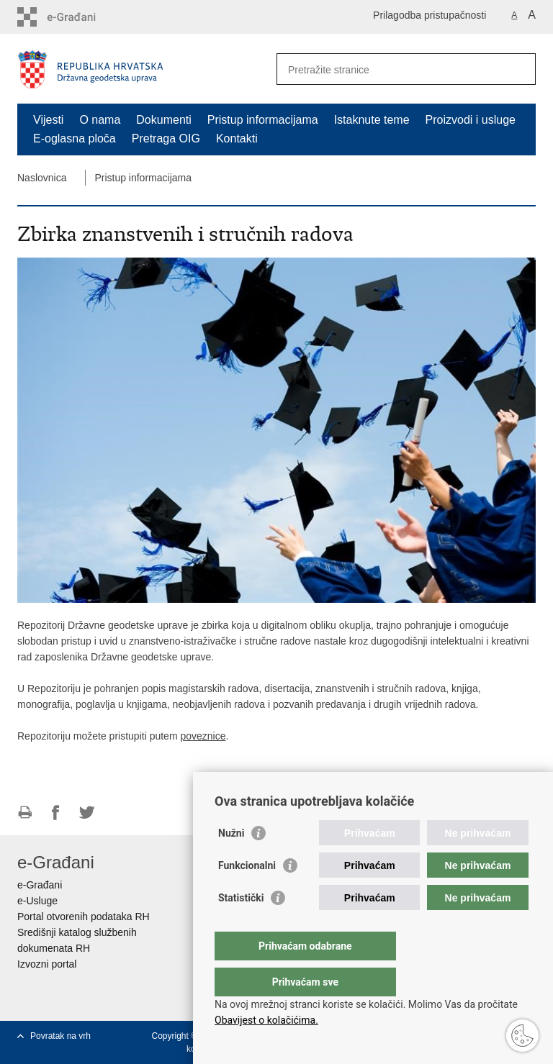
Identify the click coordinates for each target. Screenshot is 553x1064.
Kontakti (237, 138)
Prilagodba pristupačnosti (429, 15)
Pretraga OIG (166, 138)
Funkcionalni (247, 894)
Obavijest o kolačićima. (266, 1020)
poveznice (202, 736)
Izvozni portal (46, 964)
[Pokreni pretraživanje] (519, 69)
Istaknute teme (372, 120)
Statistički (241, 926)
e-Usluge (37, 900)
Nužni (231, 862)
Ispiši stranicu (24, 812)
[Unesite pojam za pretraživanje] (390, 69)
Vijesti (48, 120)
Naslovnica (41, 177)
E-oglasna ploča (74, 138)
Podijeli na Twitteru (86, 812)
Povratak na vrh (60, 1036)
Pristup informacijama (262, 120)
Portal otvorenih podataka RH (83, 916)
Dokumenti (163, 120)
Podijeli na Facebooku (55, 812)
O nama (99, 120)
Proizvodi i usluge (471, 120)
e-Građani (39, 885)
